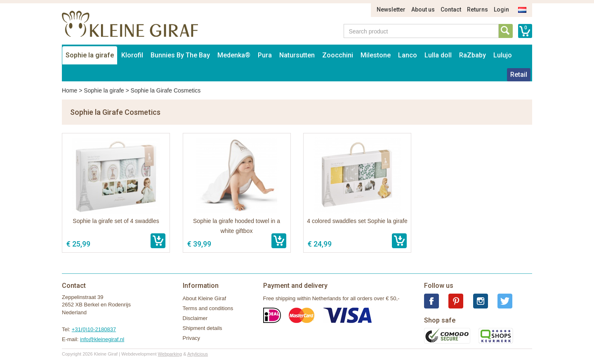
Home (69, 90)
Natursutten (297, 55)
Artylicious (197, 353)
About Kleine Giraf (204, 298)
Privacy (191, 338)
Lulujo (502, 55)
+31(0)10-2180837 (94, 329)
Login (501, 9)
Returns (477, 9)
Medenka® (233, 55)
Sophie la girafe (90, 55)
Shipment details (202, 328)
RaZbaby (472, 55)
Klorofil (132, 55)
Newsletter (391, 9)
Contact (451, 9)
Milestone (376, 55)
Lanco (407, 55)
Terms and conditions (208, 308)
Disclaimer (195, 318)
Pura (265, 55)
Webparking (170, 353)
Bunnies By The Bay (180, 55)
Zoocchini (337, 55)
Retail (518, 74)
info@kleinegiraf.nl (102, 339)
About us (423, 9)
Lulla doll (438, 55)
